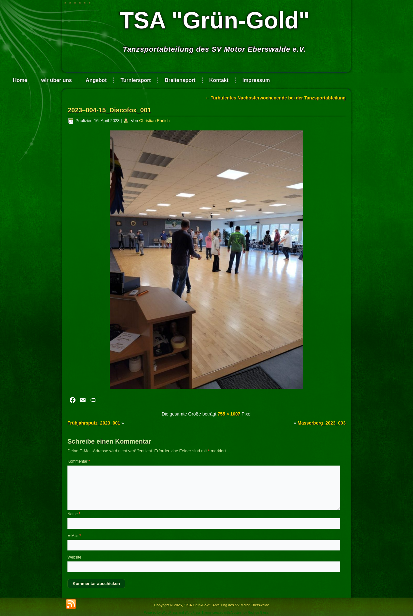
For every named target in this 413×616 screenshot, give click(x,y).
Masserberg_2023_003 (321, 423)
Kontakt (219, 80)
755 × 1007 (228, 413)
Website (74, 557)
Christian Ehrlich (154, 120)
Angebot (96, 80)
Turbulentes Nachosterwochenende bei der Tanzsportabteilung (275, 97)
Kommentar (78, 461)
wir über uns (56, 80)
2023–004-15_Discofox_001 (109, 110)
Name (73, 514)
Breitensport (180, 80)
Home (20, 80)
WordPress (169, 612)
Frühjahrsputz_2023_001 (93, 423)
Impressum (256, 80)
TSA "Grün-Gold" (214, 20)
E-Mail (74, 535)
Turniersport (135, 80)
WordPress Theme (198, 612)
